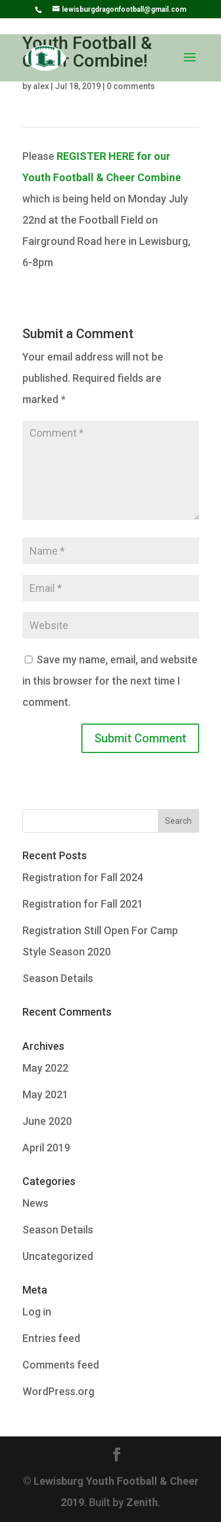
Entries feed (51, 1338)
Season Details (57, 978)
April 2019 (46, 1147)
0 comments (131, 86)
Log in (36, 1311)
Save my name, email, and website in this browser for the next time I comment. (109, 680)
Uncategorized (57, 1256)
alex (41, 86)
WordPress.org (58, 1391)
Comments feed (60, 1365)
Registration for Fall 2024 (82, 877)
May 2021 (45, 1094)
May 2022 (45, 1068)
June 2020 (47, 1121)
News (35, 1203)
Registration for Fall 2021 (82, 904)
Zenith (142, 1502)
